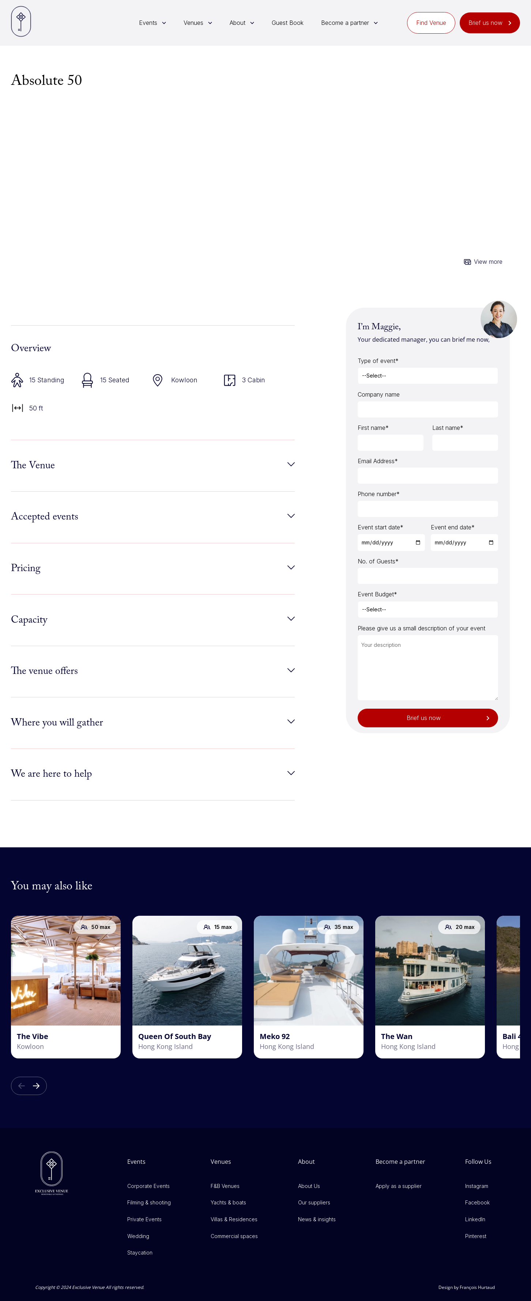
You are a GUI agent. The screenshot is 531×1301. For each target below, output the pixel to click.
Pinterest (475, 1236)
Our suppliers (314, 1202)
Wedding (138, 1236)
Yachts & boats (228, 1202)
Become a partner (345, 22)
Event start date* (380, 527)
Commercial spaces (234, 1236)
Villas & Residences (234, 1219)
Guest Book (288, 22)
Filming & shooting (149, 1202)
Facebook (477, 1202)
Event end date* (453, 527)
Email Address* (378, 461)
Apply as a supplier (399, 1186)
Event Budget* (377, 594)
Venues (193, 22)
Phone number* (379, 494)
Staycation (139, 1252)
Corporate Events (148, 1186)
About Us (309, 1186)
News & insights (317, 1219)
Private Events (144, 1219)
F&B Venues (225, 1186)
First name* (373, 427)
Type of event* (378, 360)
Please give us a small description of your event (421, 628)
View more (488, 261)
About (237, 22)
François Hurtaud (477, 1287)
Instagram (476, 1186)
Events (148, 22)
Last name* (447, 427)
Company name (379, 394)
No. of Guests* (378, 561)
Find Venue (431, 22)
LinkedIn (475, 1219)
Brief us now (485, 22)
